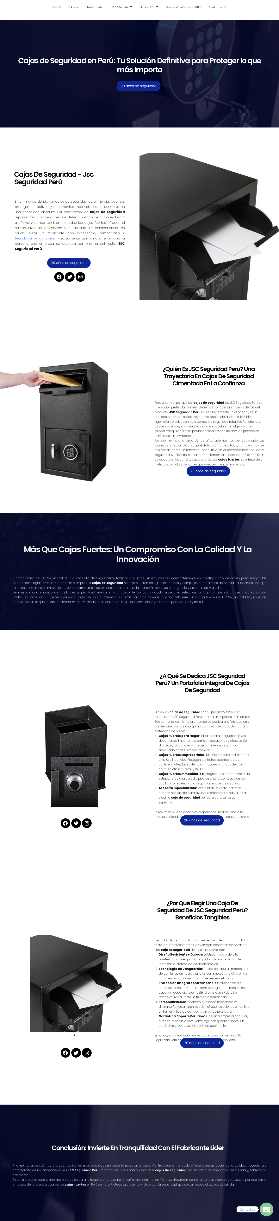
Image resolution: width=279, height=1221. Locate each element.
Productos (121, 6)
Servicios (149, 6)
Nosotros (94, 6)
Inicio (73, 6)
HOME (57, 6)
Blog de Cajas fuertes (184, 6)
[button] (18, 984)
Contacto (217, 6)
